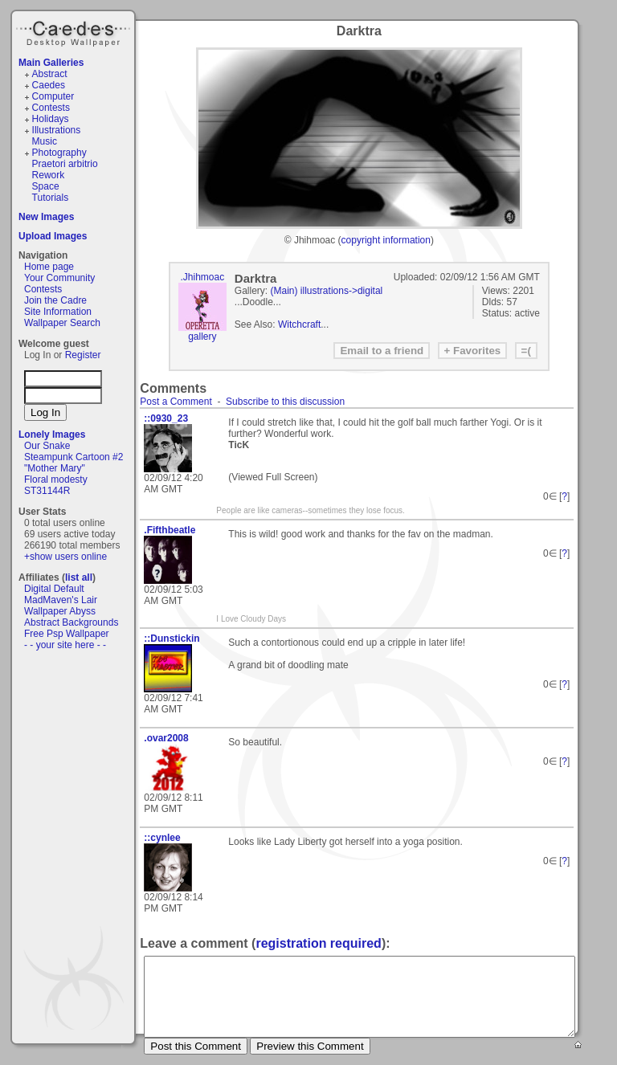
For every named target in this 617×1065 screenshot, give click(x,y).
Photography (59, 152)
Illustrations (56, 130)
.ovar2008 (166, 738)
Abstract (49, 74)
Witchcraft (299, 324)
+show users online (65, 556)
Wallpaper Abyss (60, 611)
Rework (48, 175)
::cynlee (162, 837)
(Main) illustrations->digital (327, 290)
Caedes (74, 31)
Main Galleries (51, 62)
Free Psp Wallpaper (66, 633)
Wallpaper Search (62, 322)
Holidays (50, 118)
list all (78, 577)
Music (44, 141)
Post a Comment (175, 401)
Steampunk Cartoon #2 (73, 457)
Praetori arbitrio (65, 163)
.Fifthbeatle (169, 530)
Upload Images (52, 236)
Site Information (58, 311)
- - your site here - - (65, 645)
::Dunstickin (171, 638)
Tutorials (50, 197)
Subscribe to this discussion (285, 401)
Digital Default (54, 588)
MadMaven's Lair (60, 600)
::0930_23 (166, 418)
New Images (46, 216)
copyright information (386, 240)
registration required (318, 943)
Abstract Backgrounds (71, 622)
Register (83, 355)
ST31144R (47, 490)
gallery (202, 336)
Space (45, 186)
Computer (53, 96)
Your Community (59, 278)
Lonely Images (51, 434)
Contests (51, 107)
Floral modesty (56, 479)
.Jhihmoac (202, 277)
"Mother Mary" (54, 468)
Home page (49, 266)
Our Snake (47, 445)
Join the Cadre (55, 300)
